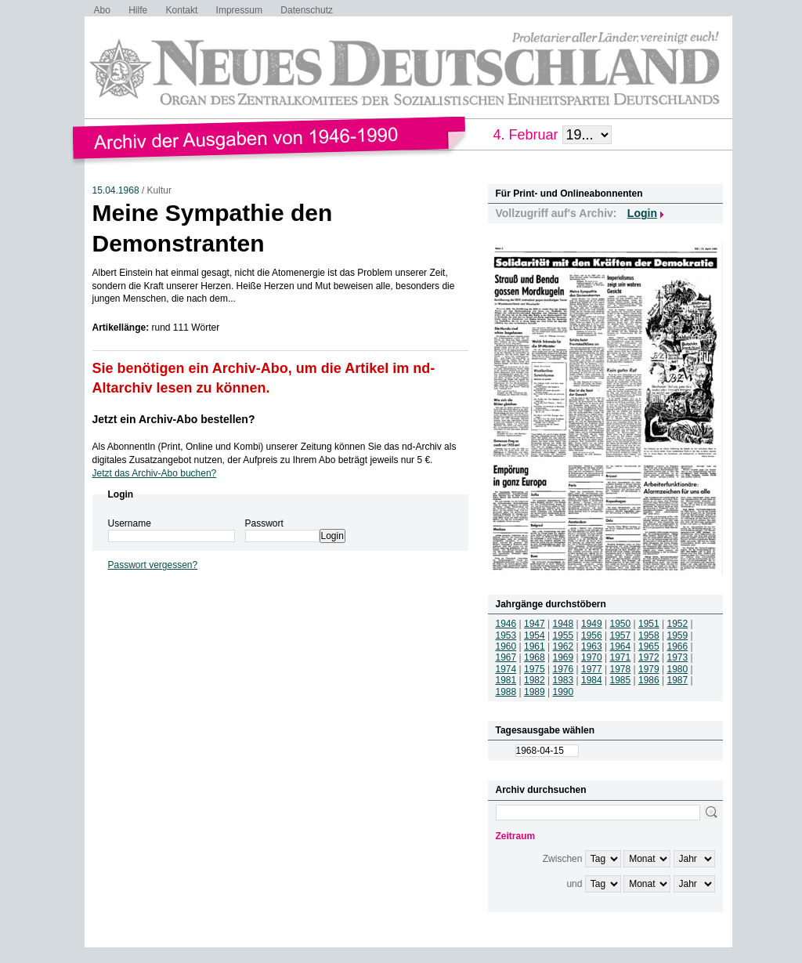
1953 (506, 635)
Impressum (239, 10)
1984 (591, 680)
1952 (677, 623)
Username (129, 523)
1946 (506, 623)
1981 (506, 680)
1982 (534, 680)
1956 (591, 635)
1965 (648, 646)
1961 (534, 646)
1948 (563, 623)
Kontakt (182, 10)
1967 (506, 657)
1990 (563, 691)
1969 (563, 657)
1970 (591, 657)
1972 (648, 657)
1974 (506, 669)
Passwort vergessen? (153, 564)
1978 (620, 669)
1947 (534, 623)
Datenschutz (306, 10)
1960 (506, 646)
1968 (534, 657)
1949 (591, 623)
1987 (677, 680)
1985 (620, 680)
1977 (591, 669)
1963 (591, 646)
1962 (563, 646)
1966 (677, 646)
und (574, 883)
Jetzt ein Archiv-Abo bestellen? (173, 419)
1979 (648, 669)
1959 (677, 635)
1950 (620, 623)
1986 (648, 680)
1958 (648, 635)
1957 (620, 635)
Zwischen (563, 858)
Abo (102, 10)
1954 (534, 635)
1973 (677, 657)
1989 (534, 691)
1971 (620, 657)
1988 (506, 691)
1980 (677, 669)
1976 (563, 669)
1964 (620, 646)
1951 (648, 623)
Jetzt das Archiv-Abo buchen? (154, 473)
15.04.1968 (115, 190)
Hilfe (137, 10)
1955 (563, 635)
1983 (563, 680)
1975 (534, 669)
